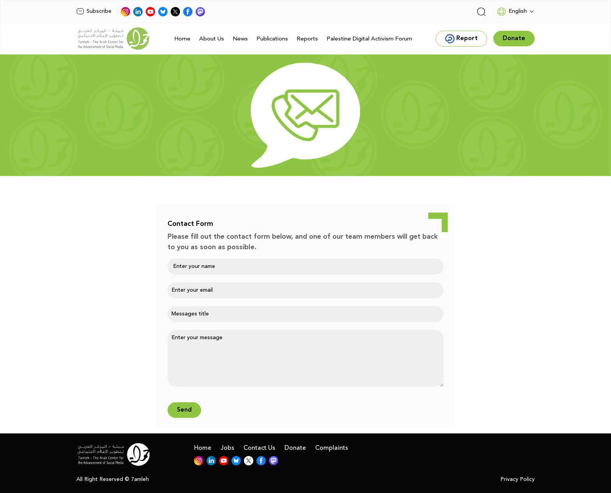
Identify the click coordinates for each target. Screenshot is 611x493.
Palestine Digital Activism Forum (369, 38)
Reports (307, 38)
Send (184, 410)
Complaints (331, 448)
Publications (272, 38)
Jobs (227, 448)
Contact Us (259, 448)
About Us (211, 38)
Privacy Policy (517, 479)
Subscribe (93, 11)
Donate (295, 448)
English (512, 11)
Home (182, 38)
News (240, 38)
